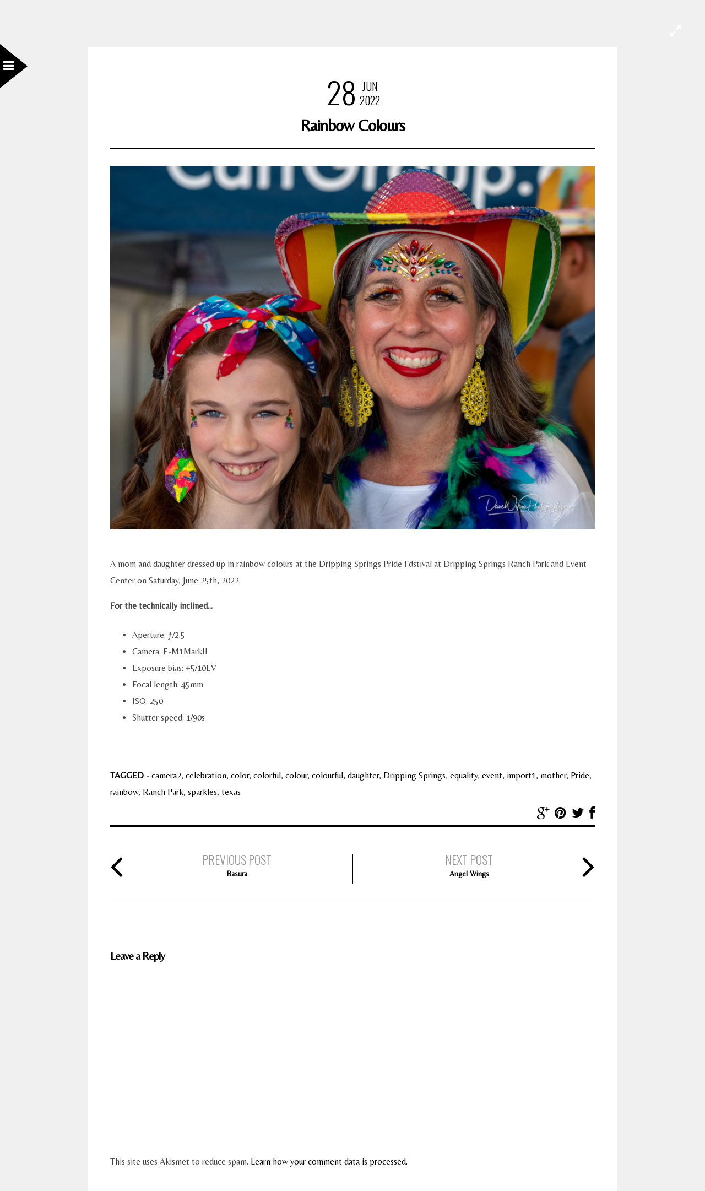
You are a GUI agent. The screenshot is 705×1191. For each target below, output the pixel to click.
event (492, 775)
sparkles (202, 792)
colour (296, 775)
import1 (521, 775)
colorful (267, 775)
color (240, 775)
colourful (327, 775)
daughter (363, 775)
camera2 (166, 775)
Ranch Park (163, 792)
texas (231, 792)
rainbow (124, 792)
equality (464, 775)
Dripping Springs (414, 775)
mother (553, 775)
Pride (580, 775)
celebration (206, 775)
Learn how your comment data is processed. (329, 1161)
